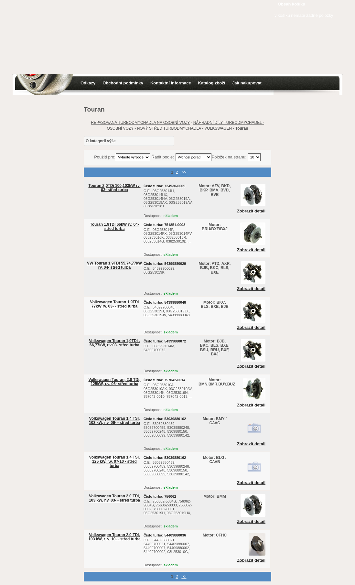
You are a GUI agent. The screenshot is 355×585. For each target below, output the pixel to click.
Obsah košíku (291, 4)
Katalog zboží (211, 83)
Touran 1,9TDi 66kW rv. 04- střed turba (114, 226)
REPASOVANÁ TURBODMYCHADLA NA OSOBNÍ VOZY (140, 122)
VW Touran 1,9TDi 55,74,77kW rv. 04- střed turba (114, 265)
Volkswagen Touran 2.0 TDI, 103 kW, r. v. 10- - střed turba (114, 537)
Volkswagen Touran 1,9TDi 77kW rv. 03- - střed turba (114, 304)
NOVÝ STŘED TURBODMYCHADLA (169, 128)
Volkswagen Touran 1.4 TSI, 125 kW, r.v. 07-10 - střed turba (114, 461)
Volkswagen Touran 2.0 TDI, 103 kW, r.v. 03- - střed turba (114, 498)
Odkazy (88, 83)
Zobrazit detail (251, 211)
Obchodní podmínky (122, 83)
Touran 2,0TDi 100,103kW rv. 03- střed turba (115, 187)
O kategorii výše (101, 141)
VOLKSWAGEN (218, 128)
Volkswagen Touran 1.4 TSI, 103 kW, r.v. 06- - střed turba (114, 420)
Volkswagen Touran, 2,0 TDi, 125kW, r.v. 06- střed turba (115, 381)
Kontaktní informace (170, 83)
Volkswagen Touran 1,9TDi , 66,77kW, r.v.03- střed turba (114, 343)
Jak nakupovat (246, 83)
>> (183, 172)
